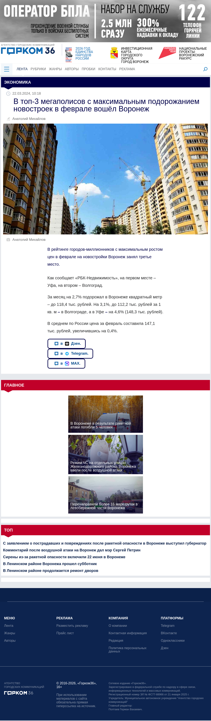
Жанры (55, 69)
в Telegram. (71, 353)
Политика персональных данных (128, 649)
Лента (22, 69)
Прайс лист (65, 633)
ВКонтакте (169, 633)
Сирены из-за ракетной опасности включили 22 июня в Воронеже (64, 557)
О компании (118, 625)
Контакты (107, 69)
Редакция (116, 640)
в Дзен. (67, 343)
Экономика (17, 82)
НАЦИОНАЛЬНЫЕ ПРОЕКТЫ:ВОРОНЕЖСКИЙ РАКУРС (193, 53)
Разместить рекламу (72, 625)
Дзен (164, 648)
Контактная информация (128, 633)
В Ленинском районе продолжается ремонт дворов (50, 571)
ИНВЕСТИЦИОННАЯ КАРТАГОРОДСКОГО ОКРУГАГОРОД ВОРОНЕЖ (136, 55)
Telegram (167, 625)
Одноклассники (172, 640)
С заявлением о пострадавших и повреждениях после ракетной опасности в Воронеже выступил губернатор (104, 543)
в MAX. (67, 363)
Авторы (72, 69)
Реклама (127, 69)
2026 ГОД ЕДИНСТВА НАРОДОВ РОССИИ (84, 53)
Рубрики (38, 69)
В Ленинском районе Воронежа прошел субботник (50, 564)
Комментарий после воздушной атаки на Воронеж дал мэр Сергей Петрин (71, 550)
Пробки (88, 69)
